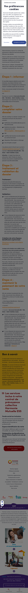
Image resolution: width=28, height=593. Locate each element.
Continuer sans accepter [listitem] (10, 2)
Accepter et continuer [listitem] (19, 42)
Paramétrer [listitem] (6, 42)
